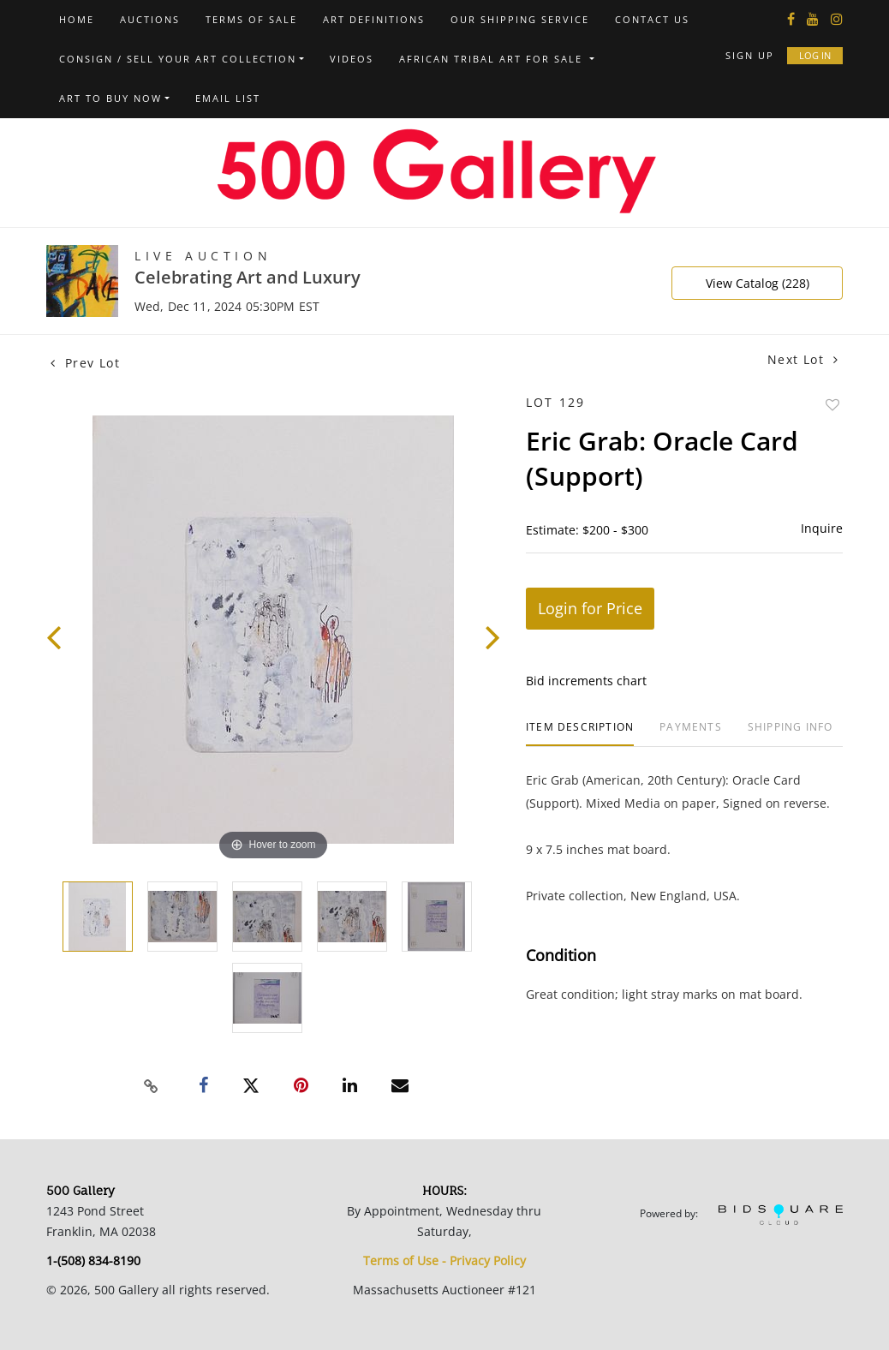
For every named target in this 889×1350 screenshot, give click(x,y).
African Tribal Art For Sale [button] (493, 58)
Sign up (749, 55)
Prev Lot (85, 363)
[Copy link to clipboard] (151, 1086)
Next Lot (802, 359)
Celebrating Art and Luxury (247, 277)
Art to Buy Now (110, 98)
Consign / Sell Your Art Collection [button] (177, 58)
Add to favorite (832, 405)
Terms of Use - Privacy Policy (444, 1260)
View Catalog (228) (757, 283)
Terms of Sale (251, 19)
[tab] (580, 733)
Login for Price (590, 608)
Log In (815, 55)
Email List (227, 98)
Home (76, 19)
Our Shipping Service (519, 19)
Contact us (652, 19)
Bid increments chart (586, 680)
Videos (351, 58)
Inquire (822, 528)
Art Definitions (374, 19)
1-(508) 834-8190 (93, 1260)
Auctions (150, 19)
